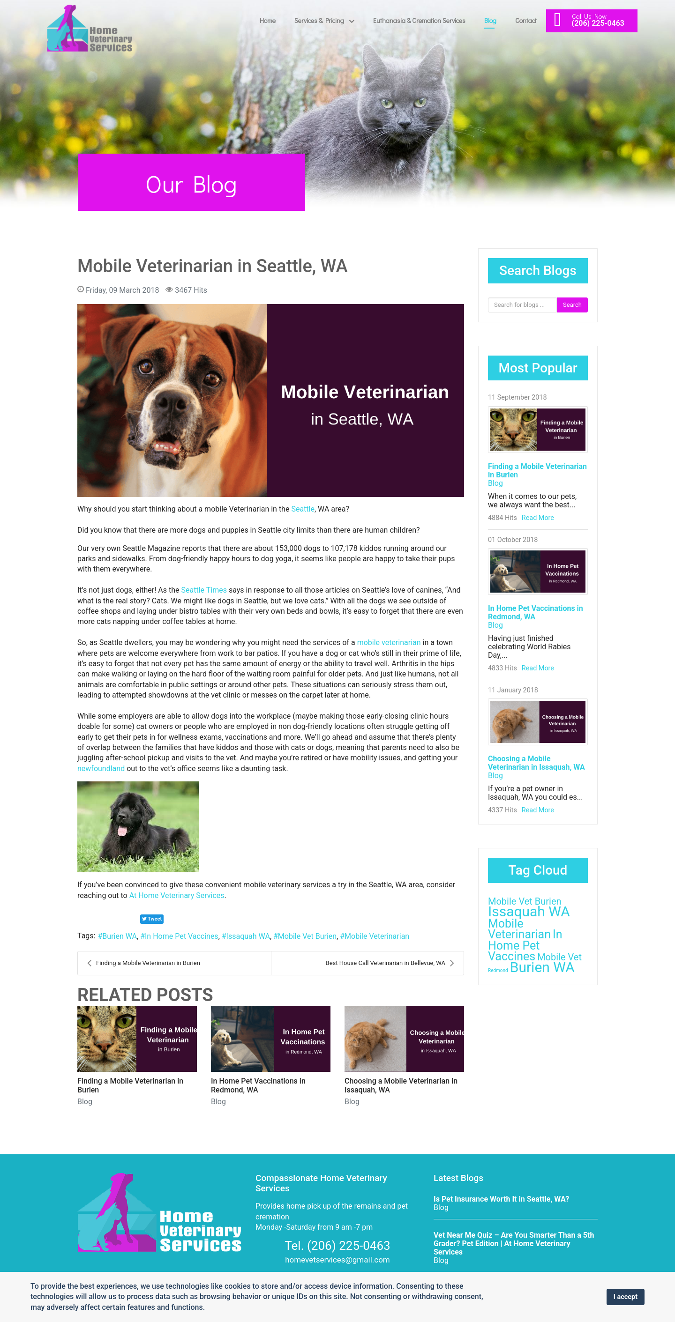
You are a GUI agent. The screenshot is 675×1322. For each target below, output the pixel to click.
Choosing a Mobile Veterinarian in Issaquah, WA (536, 763)
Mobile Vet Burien (307, 936)
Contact (526, 20)
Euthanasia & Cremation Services (419, 20)
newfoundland (101, 768)
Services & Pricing (319, 20)
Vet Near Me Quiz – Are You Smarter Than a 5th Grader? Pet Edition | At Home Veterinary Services (514, 1243)
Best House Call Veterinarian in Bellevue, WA (390, 963)
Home (268, 20)
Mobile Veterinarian (377, 936)
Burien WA (119, 936)
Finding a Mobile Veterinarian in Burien (143, 963)
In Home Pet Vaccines (181, 936)
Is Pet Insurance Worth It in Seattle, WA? (501, 1199)
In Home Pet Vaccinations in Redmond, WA (535, 612)
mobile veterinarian (389, 642)
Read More (538, 518)
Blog (490, 20)
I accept (626, 1297)
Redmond (498, 970)
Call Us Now (589, 16)
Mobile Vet (559, 957)
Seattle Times (204, 590)
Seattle (303, 509)
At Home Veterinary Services (177, 895)
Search (572, 304)
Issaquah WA (248, 936)
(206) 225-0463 (598, 23)
